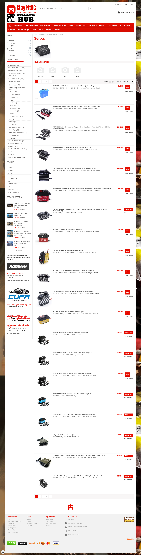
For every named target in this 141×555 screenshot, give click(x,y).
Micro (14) (14, 103)
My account (49, 519)
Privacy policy (12, 525)
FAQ (9, 519)
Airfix (10, 176)
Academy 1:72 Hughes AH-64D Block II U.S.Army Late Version (22, 233)
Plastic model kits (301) (16, 73)
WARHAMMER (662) (14, 65)
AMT (9, 186)
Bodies (101, 25)
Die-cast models (45, 25)
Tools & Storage (23, 30)
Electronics (93, 25)
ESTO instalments (13, 532)
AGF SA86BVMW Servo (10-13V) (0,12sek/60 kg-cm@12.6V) (73, 291)
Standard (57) (15, 97)
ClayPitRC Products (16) (16, 157)
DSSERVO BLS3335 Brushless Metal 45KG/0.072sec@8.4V (72, 353)
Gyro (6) (11, 113)
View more (19, 251)
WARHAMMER (19, 25)
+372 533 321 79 (73, 530)
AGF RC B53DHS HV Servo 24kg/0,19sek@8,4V (68, 250)
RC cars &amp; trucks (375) (17, 68)
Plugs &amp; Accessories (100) (18, 132)
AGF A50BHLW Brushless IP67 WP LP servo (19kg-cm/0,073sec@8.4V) (76, 106)
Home (35, 34)
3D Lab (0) (11, 154)
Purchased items (51, 523)
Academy (11, 170)
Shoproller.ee (130, 539)
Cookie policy (12, 528)
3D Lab (41, 30)
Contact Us (11, 523)
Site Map (29, 525)
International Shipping (14, 521)
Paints (71, 25)
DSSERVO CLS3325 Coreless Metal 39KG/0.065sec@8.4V (72, 394)
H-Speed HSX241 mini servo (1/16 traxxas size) (68, 435)
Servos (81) (13, 92)
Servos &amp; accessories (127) (17, 88)
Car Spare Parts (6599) (16, 78)
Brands (29, 519)
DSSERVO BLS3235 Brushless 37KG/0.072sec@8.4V (70, 332)
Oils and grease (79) (15, 143)
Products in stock (32, 523)
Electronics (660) (14, 81)
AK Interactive (13, 178)
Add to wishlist (129, 91)
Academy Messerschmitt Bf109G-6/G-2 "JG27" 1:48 (22, 243)
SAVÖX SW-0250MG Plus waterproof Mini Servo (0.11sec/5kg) (73, 86)
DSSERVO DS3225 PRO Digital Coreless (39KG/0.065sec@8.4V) (74, 414)
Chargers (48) (13, 124)
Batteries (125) (13, 122)
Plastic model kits (60, 25)
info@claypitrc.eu (73, 534)
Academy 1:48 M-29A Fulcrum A (21, 214)
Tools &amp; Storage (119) (17, 149)
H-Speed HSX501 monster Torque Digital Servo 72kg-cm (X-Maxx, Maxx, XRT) (79, 455)
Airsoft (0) (11, 151)
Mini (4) (13, 100)
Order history (50, 521)
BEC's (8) (11, 119)
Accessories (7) (14, 111)
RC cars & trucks (32, 25)
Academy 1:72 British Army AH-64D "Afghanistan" (21, 223)
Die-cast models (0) (15, 70)
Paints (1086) (12, 76)
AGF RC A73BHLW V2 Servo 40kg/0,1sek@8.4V (68, 229)
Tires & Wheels (112, 25)
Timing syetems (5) (14, 135)
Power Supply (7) (14, 130)
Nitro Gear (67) (13, 146)
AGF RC (10, 173)
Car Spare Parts (81, 25)
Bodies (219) (12, 138)
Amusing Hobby (13, 189)
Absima (10, 167)
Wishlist (48, 525)
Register (131, 4)
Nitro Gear (11, 30)
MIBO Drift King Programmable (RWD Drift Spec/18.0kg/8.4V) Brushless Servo (79, 476)
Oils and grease (125, 25)
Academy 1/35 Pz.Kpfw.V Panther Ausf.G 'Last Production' (22, 205)
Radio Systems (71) (14, 85)
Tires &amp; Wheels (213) (16, 141)
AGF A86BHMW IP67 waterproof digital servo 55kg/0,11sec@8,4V (75, 168)
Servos (61, 34)
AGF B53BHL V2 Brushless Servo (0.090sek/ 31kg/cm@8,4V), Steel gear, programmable (82, 188)
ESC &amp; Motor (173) (16, 116)
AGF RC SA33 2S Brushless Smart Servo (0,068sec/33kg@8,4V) (74, 270)
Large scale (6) (15, 94)
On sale (29, 521)
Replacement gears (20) (17, 108)
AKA (9, 181)
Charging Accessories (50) (16, 127)
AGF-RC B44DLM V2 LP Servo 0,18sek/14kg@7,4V (70, 312)
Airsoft (34, 30)
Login (125, 4)
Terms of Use (12, 530)
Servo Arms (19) (14, 105)
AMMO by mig (12, 184)
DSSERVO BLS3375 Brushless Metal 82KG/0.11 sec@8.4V (72, 373)
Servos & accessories (51, 34)
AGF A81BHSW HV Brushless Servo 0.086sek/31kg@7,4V (72, 147)
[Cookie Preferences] (3, 552)
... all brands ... (13, 192)
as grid (113, 82)
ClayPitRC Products (53, 30)
